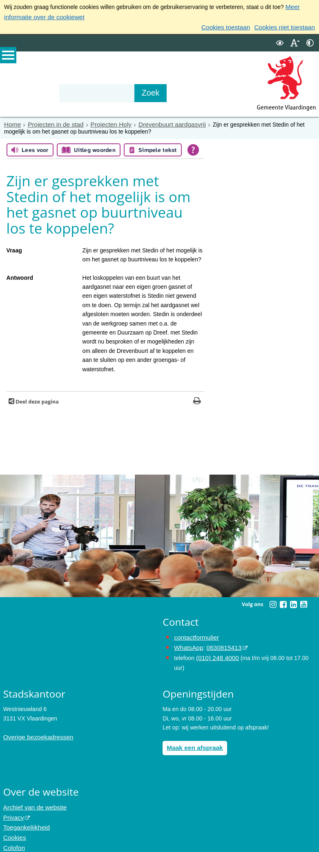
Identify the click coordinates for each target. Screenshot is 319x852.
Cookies (13, 826)
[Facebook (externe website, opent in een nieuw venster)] (283, 600)
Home (11, 121)
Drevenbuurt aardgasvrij (158, 121)
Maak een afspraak (192, 740)
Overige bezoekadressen (35, 730)
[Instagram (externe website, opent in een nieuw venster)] (272, 600)
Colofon (13, 835)
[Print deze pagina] (197, 398)
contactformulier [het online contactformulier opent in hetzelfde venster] (194, 633)
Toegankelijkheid (24, 817)
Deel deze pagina (36, 398)
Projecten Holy (102, 121)
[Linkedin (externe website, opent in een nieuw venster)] (293, 600)
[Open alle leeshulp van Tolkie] (193, 146)
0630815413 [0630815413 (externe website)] (220, 643)
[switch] (280, 40)
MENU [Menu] (8, 57)
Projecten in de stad (51, 121)
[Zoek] (168, 90)
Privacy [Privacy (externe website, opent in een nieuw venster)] (12, 808)
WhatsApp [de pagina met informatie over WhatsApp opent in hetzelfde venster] (187, 643)
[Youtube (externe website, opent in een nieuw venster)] (303, 600)
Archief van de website (32, 799)
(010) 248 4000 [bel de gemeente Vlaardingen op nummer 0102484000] (215, 652)
